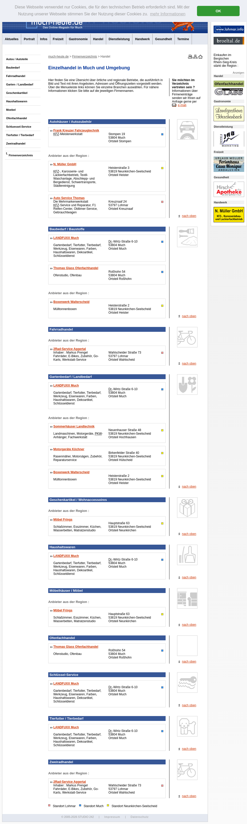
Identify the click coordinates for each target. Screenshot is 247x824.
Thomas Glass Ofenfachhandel (75, 268)
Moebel (11, 109)
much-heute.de (58, 56)
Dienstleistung (119, 39)
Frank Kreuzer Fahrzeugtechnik (76, 130)
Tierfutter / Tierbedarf (20, 135)
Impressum (112, 816)
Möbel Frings (62, 519)
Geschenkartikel (16, 92)
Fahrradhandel (15, 76)
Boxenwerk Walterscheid (71, 302)
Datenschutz (140, 816)
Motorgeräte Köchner (68, 449)
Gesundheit (163, 39)
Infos (43, 39)
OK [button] (218, 11)
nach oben (189, 216)
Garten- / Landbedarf (19, 84)
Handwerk (142, 39)
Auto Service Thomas (69, 198)
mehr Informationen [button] (168, 14)
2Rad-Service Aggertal (69, 349)
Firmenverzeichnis (21, 155)
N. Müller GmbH (64, 164)
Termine (183, 39)
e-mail (182, 105)
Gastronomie (78, 39)
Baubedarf (13, 67)
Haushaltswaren (16, 101)
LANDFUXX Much (66, 238)
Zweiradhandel (16, 143)
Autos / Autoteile (17, 59)
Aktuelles (11, 39)
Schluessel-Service (18, 126)
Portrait (29, 39)
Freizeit (58, 39)
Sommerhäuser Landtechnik (73, 426)
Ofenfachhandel (16, 118)
